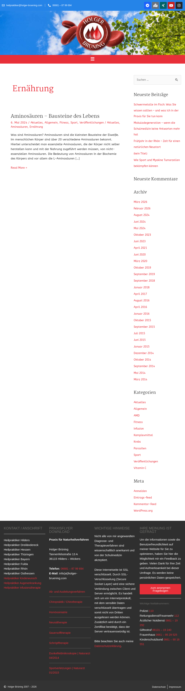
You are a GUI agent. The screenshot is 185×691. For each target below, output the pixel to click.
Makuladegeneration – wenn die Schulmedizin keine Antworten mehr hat (156, 128)
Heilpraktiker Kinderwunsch (21, 573)
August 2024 (142, 214)
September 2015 (145, 324)
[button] (92, 59)
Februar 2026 (143, 207)
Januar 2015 (142, 343)
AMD (137, 412)
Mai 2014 (140, 369)
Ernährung (52, 127)
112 (176, 611)
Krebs (137, 438)
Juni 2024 (140, 220)
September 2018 (145, 279)
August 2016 (142, 298)
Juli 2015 (140, 331)
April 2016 (141, 305)
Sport (76, 122)
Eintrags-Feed (143, 493)
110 (151, 606)
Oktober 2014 (143, 356)
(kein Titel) (141, 153)
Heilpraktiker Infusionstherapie (23, 583)
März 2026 (141, 201)
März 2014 (141, 376)
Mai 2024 (140, 227)
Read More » (19, 167)
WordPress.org (144, 506)
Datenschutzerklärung (109, 641)
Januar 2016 (142, 311)
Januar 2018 (142, 285)
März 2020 (141, 259)
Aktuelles (37, 122)
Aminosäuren (34, 127)
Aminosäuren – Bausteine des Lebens (57, 116)
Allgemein (52, 122)
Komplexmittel (144, 431)
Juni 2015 (140, 337)
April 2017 (141, 292)
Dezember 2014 (144, 350)
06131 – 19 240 (162, 625)
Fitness (65, 122)
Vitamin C (140, 464)
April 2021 (141, 246)
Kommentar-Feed (146, 499)
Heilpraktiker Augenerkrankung (23, 578)
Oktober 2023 (143, 233)
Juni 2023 (140, 240)
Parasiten (140, 444)
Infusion (139, 425)
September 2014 (145, 363)
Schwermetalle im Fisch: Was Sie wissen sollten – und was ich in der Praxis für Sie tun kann (156, 110)
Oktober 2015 (143, 317)
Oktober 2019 (143, 266)
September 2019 (145, 272)
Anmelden (141, 486)
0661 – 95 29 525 (167, 630)
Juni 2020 (140, 253)
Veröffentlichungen (94, 122)
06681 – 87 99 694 (73, 564)
